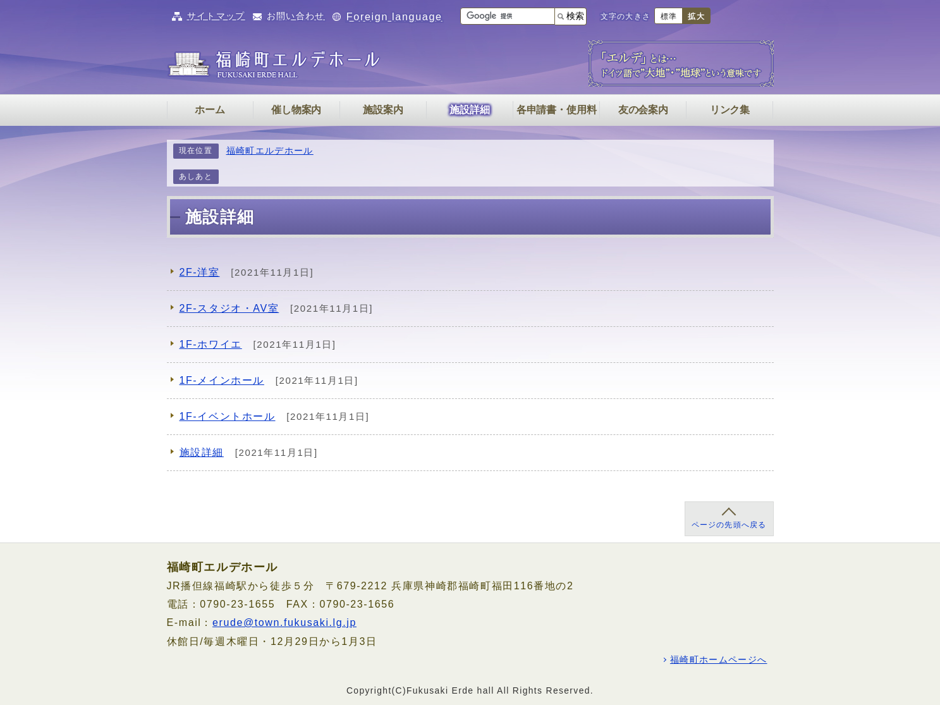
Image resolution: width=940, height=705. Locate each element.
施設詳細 (202, 452)
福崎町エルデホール (270, 151)
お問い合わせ (296, 16)
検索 (575, 16)
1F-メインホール (222, 380)
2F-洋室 (200, 272)
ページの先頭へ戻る (729, 524)
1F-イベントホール (228, 416)
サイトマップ (216, 16)
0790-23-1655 (237, 604)
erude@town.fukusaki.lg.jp (284, 622)
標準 (669, 16)
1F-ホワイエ (211, 344)
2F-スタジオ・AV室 (229, 308)
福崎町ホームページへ (718, 660)
